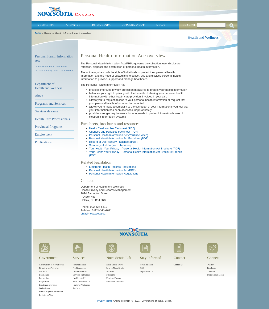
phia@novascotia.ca (93, 213)
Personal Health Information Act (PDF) (112, 170)
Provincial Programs (48, 126)
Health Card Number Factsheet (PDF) (112, 128)
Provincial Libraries (115, 281)
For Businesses (79, 268)
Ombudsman (44, 288)
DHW (38, 33)
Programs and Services (50, 103)
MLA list (43, 271)
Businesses (101, 25)
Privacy (100, 301)
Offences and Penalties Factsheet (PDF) (113, 131)
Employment (43, 134)
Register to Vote (46, 295)
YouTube (211, 271)
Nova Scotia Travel (114, 265)
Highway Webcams (81, 285)
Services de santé (46, 111)
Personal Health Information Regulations (113, 173)
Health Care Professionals (52, 119)
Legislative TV (146, 271)
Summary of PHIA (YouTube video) (110, 145)
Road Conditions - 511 (82, 281)
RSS (142, 268)
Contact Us (178, 265)
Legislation (44, 278)
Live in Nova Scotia (115, 268)
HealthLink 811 (79, 278)
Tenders (76, 288)
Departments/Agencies (49, 268)
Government (133, 25)
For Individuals (79, 265)
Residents (45, 25)
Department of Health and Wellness (48, 86)
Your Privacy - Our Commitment (55, 70)
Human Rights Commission (51, 291)
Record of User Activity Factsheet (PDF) (113, 141)
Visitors (73, 25)
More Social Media (215, 275)
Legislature (44, 275)
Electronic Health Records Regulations (112, 166)
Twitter (210, 265)
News (160, 25)
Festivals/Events (113, 278)
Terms (109, 301)
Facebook (211, 268)
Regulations (44, 281)
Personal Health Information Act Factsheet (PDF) (118, 138)
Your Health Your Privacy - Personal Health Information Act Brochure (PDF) (134, 148)
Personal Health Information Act (54, 58)
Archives (110, 271)
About (39, 96)
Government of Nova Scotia (51, 265)
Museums (110, 275)
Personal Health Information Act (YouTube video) (118, 135)
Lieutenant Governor (48, 285)
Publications (43, 142)
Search (189, 25)
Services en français (81, 275)
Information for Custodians (52, 66)
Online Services (80, 271)
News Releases (146, 265)
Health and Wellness (203, 37)
